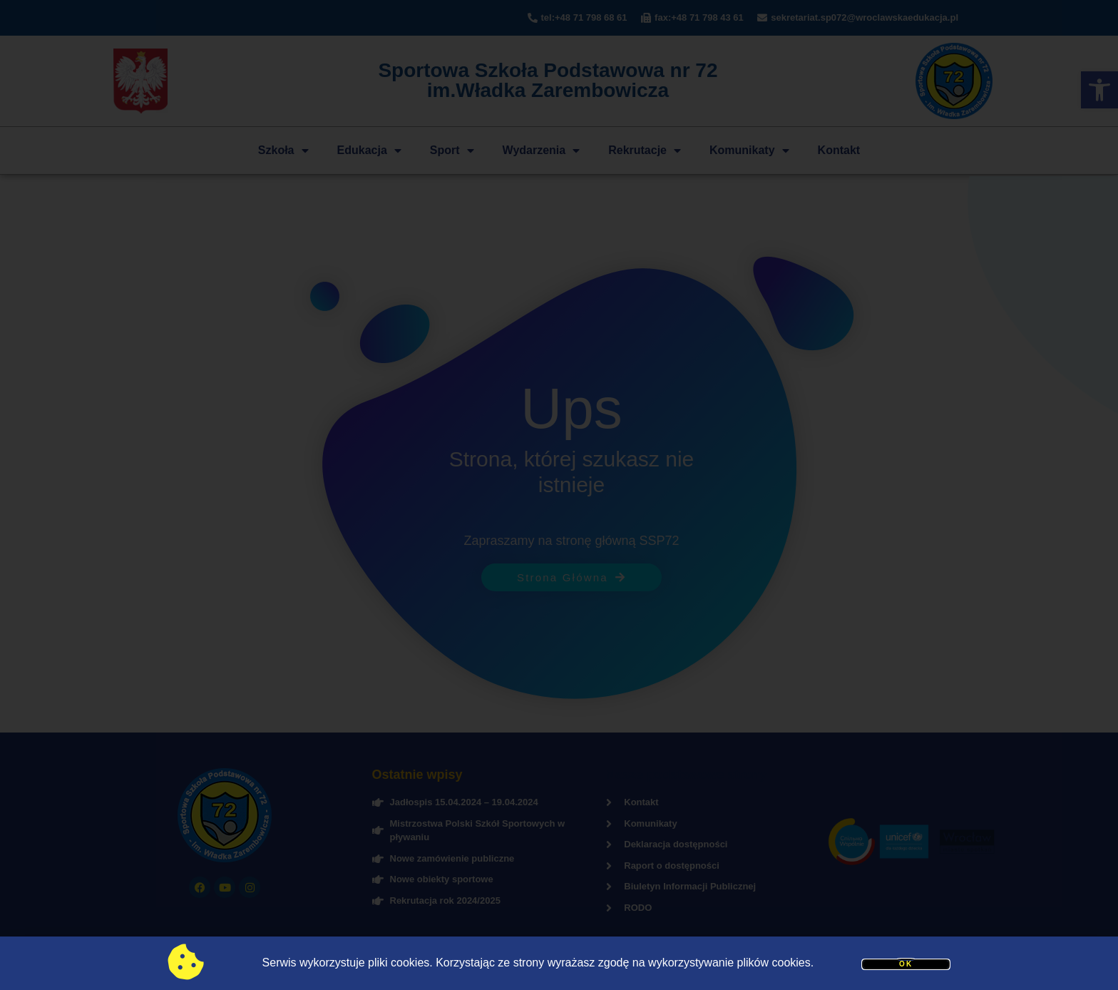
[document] (559, 495)
